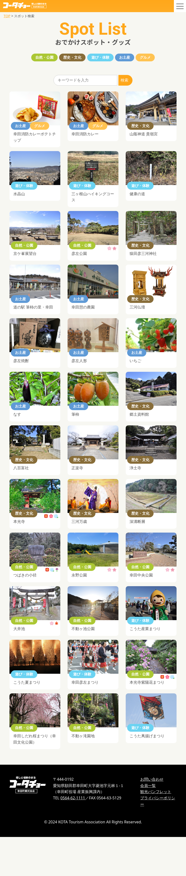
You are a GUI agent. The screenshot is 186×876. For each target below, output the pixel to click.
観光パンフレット (155, 831)
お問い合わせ (151, 818)
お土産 (133, 58)
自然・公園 (29, 58)
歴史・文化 (65, 58)
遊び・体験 (100, 58)
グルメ (161, 58)
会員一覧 (148, 824)
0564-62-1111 (72, 837)
